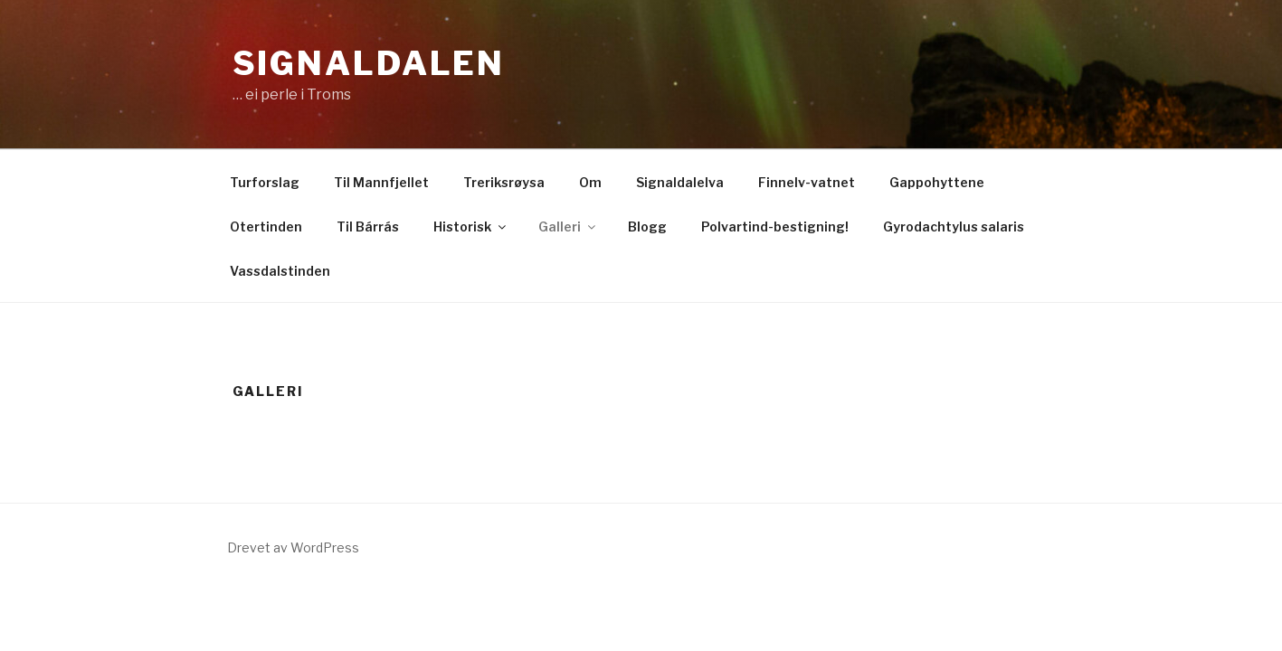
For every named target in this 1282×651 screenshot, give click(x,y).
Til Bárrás (368, 226)
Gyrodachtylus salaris (953, 226)
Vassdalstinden (280, 270)
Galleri (568, 226)
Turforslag (264, 182)
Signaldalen (369, 63)
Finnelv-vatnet (806, 182)
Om (590, 182)
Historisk (470, 226)
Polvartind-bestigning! (775, 226)
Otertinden (266, 226)
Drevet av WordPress (293, 547)
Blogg (647, 226)
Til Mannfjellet (381, 182)
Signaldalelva (680, 182)
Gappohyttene (936, 182)
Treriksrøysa (504, 182)
